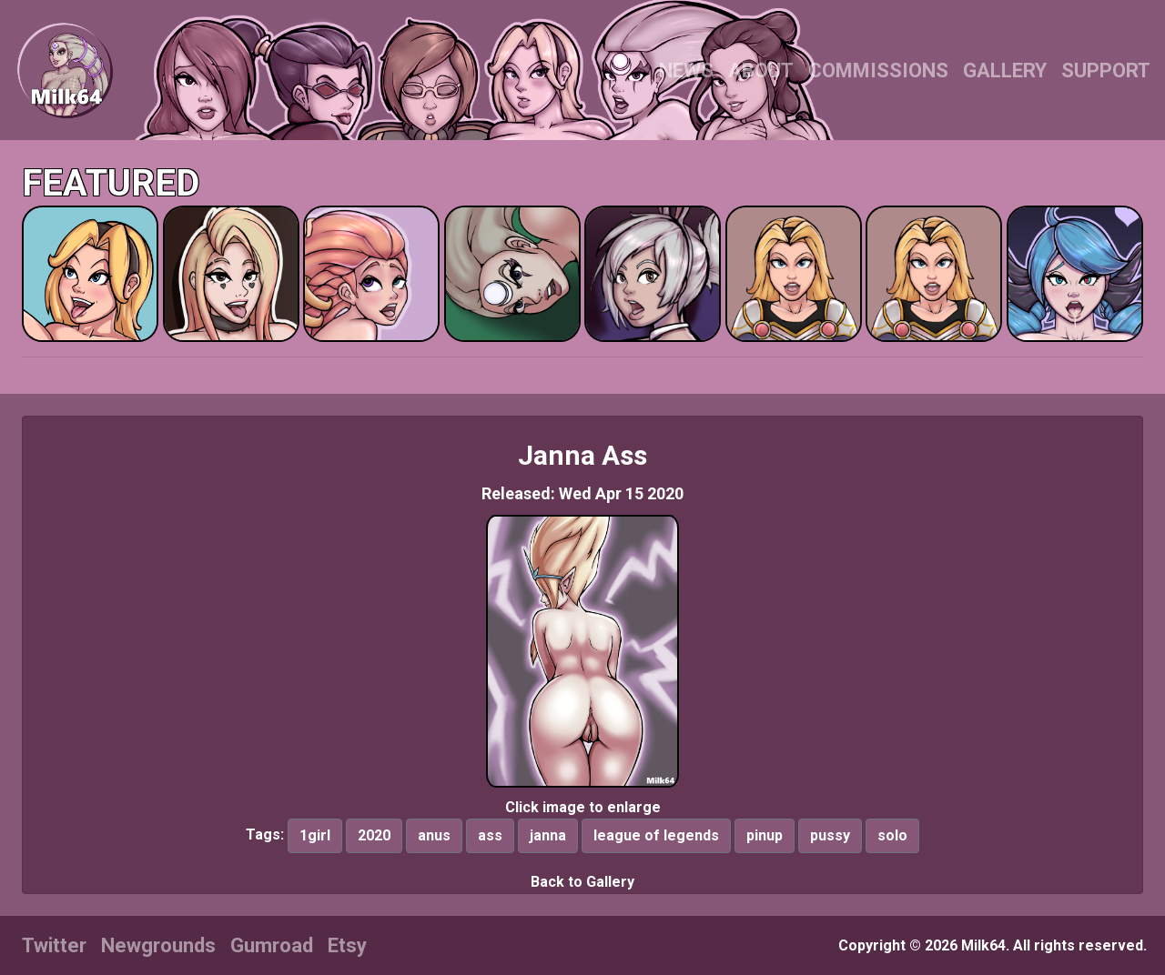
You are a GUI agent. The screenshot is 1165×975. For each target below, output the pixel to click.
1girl (314, 835)
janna (548, 835)
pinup (764, 835)
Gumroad (271, 945)
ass (490, 835)
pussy (830, 835)
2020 (374, 835)
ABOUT (761, 70)
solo (892, 835)
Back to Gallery (582, 881)
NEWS (686, 70)
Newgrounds (158, 945)
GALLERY (1005, 70)
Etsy (347, 945)
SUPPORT (1105, 70)
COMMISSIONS (878, 70)
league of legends (656, 835)
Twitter (54, 945)
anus (434, 835)
